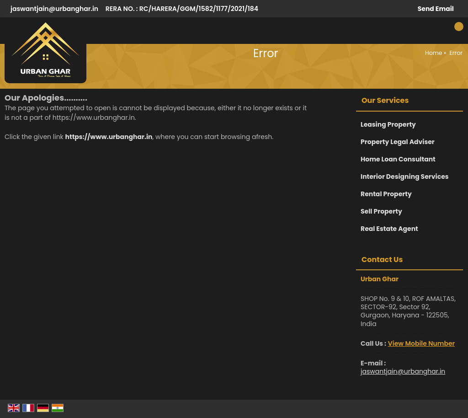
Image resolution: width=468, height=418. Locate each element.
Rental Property (386, 193)
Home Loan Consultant (398, 159)
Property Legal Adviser (398, 141)
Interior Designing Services (405, 176)
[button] (421, 343)
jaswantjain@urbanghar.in (54, 8)
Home (433, 53)
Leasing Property (388, 124)
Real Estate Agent (389, 228)
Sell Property (381, 211)
